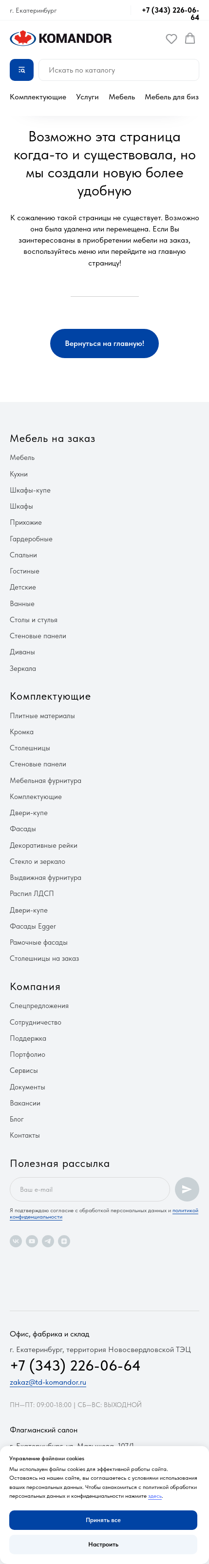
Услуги (87, 96)
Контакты (25, 1135)
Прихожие (26, 522)
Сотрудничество (35, 1022)
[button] (171, 38)
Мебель (122, 96)
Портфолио (27, 1054)
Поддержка (28, 1038)
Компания (35, 986)
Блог (17, 1119)
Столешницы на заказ (44, 958)
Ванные (22, 603)
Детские (23, 587)
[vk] (16, 1241)
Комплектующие (38, 96)
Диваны (22, 652)
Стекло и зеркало (37, 861)
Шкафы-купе (30, 490)
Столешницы (30, 748)
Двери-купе (29, 812)
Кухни (19, 474)
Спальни (23, 555)
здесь (155, 1495)
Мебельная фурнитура (45, 780)
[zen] (64, 1241)
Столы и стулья (33, 619)
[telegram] (48, 1241)
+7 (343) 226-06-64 (170, 14)
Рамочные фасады (39, 942)
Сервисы (24, 1070)
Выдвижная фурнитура (45, 877)
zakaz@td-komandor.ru (48, 1382)
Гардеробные (31, 538)
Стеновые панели (38, 635)
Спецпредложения (39, 1005)
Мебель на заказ (52, 438)
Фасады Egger (33, 926)
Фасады (23, 828)
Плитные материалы (42, 715)
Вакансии (25, 1103)
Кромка (22, 731)
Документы (27, 1087)
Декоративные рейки (43, 845)
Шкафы (21, 506)
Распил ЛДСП (32, 893)
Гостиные (24, 571)
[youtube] (32, 1241)
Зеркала (23, 668)
